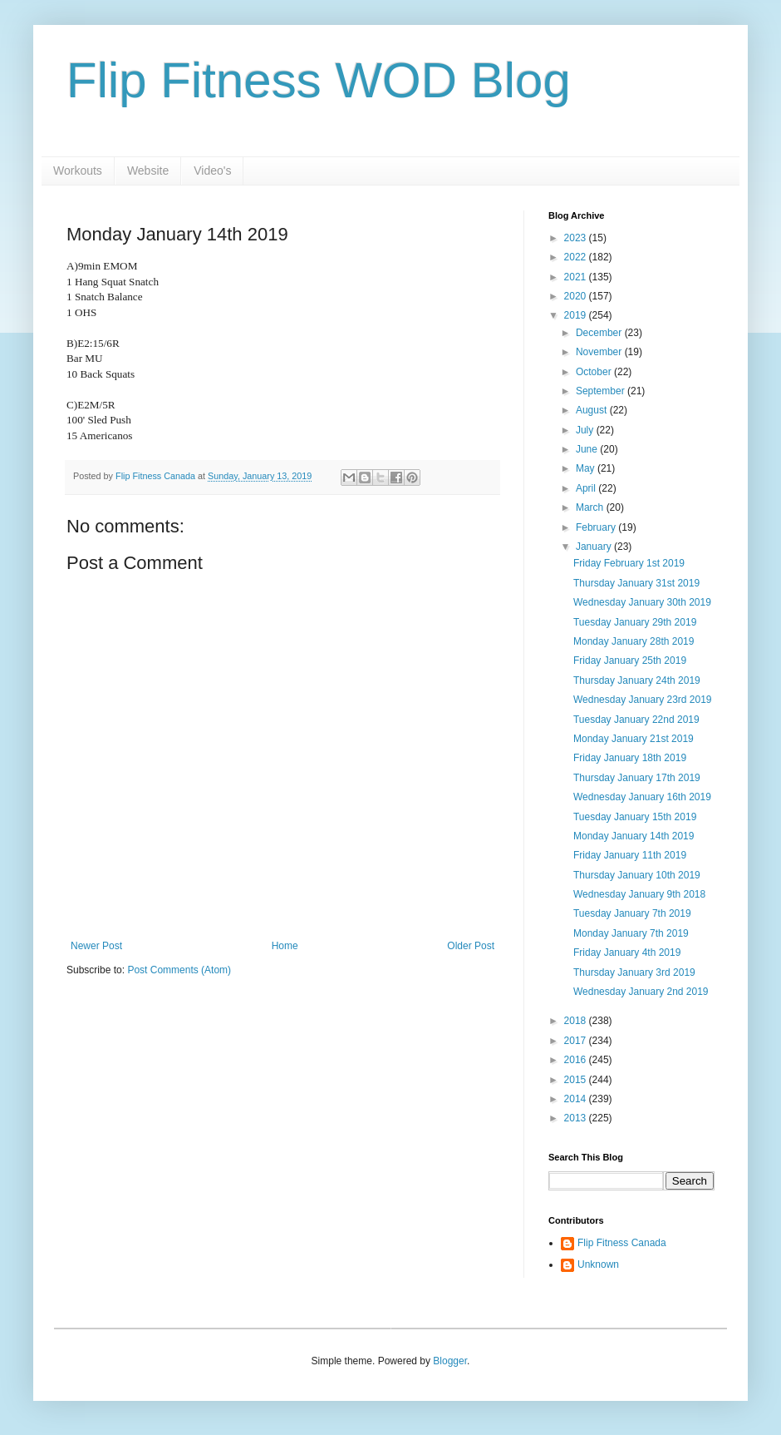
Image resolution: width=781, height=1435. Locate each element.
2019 (576, 315)
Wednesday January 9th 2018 (639, 894)
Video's (212, 170)
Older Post (470, 946)
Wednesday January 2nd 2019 (641, 991)
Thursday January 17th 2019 (636, 778)
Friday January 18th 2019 (629, 758)
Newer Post (96, 946)
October (595, 372)
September (601, 391)
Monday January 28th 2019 (633, 641)
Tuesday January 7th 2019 (632, 913)
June (588, 449)
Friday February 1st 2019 (629, 563)
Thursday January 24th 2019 (636, 680)
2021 (576, 277)
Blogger (450, 1361)
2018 (576, 1021)
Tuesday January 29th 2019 (634, 622)
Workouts (77, 170)
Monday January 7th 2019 (631, 933)
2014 (576, 1099)
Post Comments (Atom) (179, 970)
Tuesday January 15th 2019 (634, 817)
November (600, 352)
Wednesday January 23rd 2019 (642, 699)
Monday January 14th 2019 (633, 836)
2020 (576, 296)
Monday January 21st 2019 (633, 739)
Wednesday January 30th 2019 (642, 602)
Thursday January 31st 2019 (636, 583)
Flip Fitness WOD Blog (318, 80)
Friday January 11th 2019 (629, 855)
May (586, 468)
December (600, 333)
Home (285, 946)
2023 (576, 238)
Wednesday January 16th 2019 (642, 797)
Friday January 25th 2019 (629, 660)
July (586, 430)
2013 (576, 1118)
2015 (576, 1080)
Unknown (598, 1264)
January (595, 546)
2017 (576, 1041)
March (591, 507)
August (593, 410)
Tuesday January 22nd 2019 (636, 719)
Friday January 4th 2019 (626, 952)
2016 (576, 1060)
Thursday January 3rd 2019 (634, 972)
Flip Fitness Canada (621, 1243)
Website (148, 170)
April (587, 488)
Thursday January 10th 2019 (636, 875)
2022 (576, 257)
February (597, 527)
